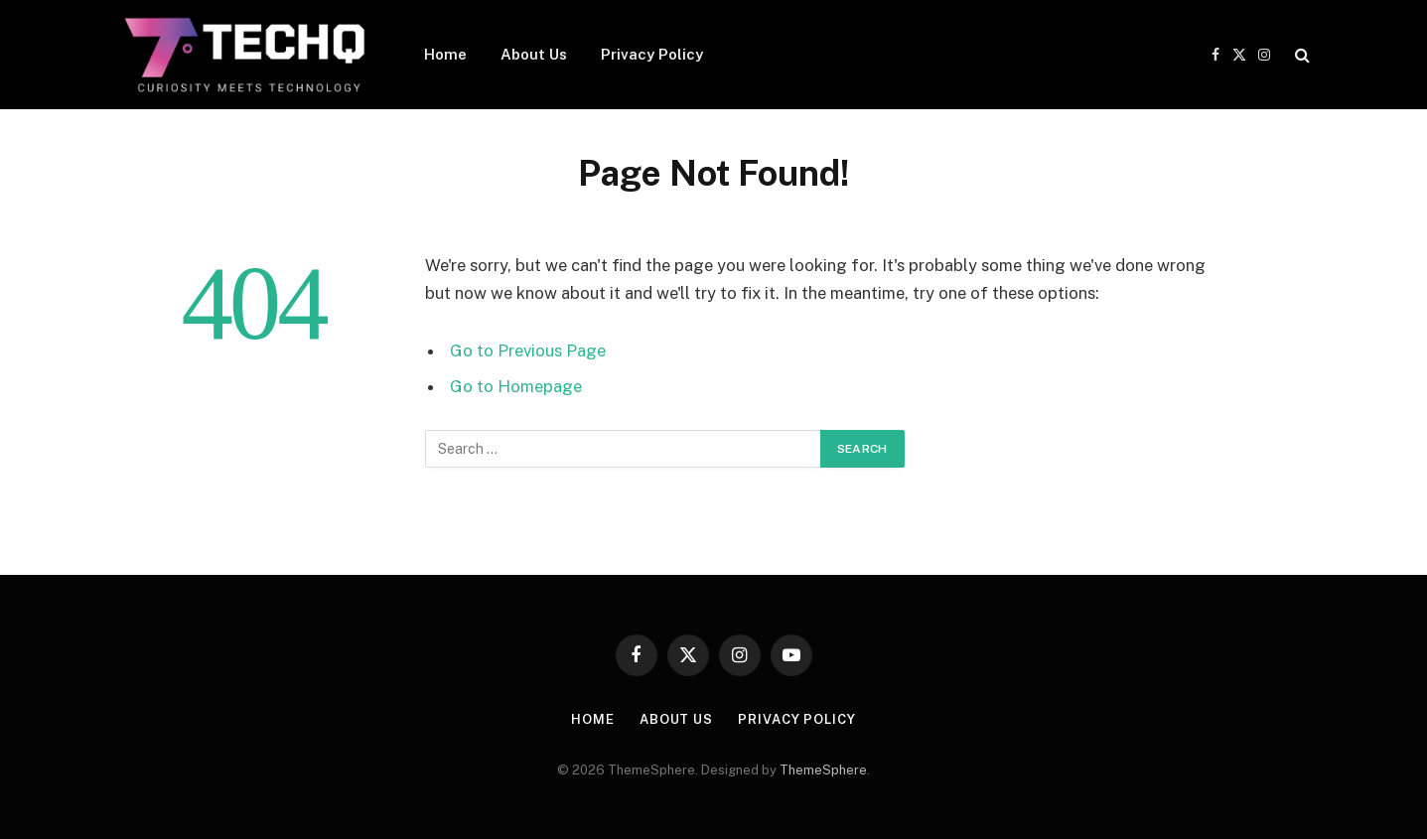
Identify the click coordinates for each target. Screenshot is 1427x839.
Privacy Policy (652, 54)
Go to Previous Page (528, 350)
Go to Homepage (516, 386)
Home (445, 54)
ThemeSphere (823, 770)
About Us (533, 54)
